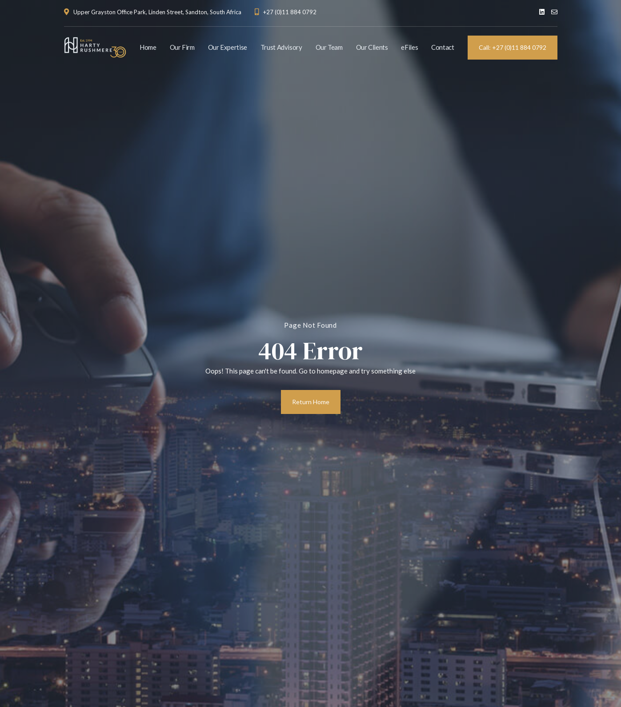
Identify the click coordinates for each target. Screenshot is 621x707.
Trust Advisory (281, 47)
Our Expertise (227, 47)
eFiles (409, 47)
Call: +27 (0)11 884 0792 (512, 47)
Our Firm (182, 47)
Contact (442, 47)
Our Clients (372, 47)
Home (148, 47)
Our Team (329, 47)
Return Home (310, 402)
